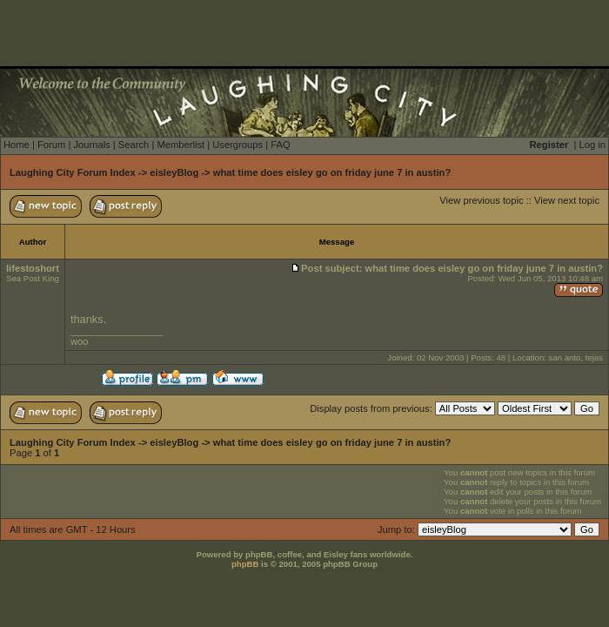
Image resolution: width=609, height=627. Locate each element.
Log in (592, 144)
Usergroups (237, 144)
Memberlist (180, 144)
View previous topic (481, 200)
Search (133, 144)
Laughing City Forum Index (73, 172)
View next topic (566, 200)
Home (16, 144)
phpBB (244, 564)
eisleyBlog (174, 172)
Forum (51, 144)
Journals (91, 144)
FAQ (280, 144)
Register (549, 144)
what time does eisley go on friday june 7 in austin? (332, 172)
